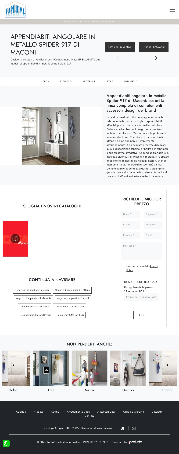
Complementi (96, 21)
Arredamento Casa (78, 411)
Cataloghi (157, 411)
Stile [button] (110, 81)
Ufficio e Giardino (133, 411)
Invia (141, 315)
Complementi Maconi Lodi (70, 315)
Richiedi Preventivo (120, 47)
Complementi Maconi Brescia (36, 315)
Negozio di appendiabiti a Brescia (33, 298)
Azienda (21, 411)
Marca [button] (45, 81)
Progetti (38, 411)
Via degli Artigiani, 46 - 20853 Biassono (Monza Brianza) (78, 428)
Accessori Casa (80, 21)
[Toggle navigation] (172, 9)
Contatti (89, 415)
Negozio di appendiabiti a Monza (32, 290)
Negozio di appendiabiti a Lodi (73, 298)
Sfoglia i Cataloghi (153, 47)
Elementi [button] (66, 81)
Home (67, 21)
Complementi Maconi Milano (69, 306)
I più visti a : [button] (131, 81)
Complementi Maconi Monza (34, 306)
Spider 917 (110, 21)
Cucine (55, 411)
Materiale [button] (89, 81)
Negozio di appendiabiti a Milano (72, 290)
